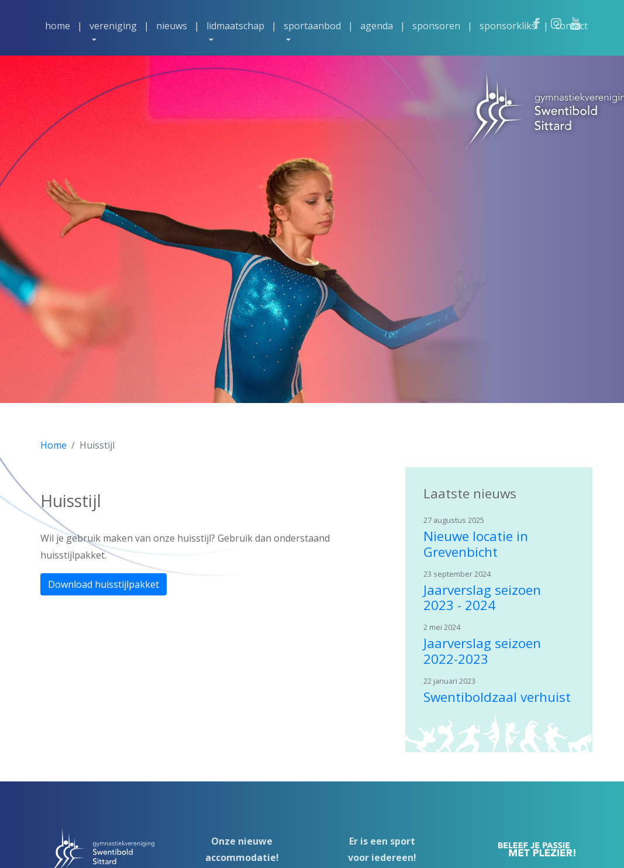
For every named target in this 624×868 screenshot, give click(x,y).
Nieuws (171, 25)
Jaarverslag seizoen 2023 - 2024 (482, 598)
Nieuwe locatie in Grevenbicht (475, 544)
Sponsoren (436, 25)
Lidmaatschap (235, 25)
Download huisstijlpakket (103, 584)
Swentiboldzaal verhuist (497, 697)
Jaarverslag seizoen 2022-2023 (482, 651)
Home (57, 25)
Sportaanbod (312, 25)
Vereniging (113, 25)
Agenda (376, 25)
